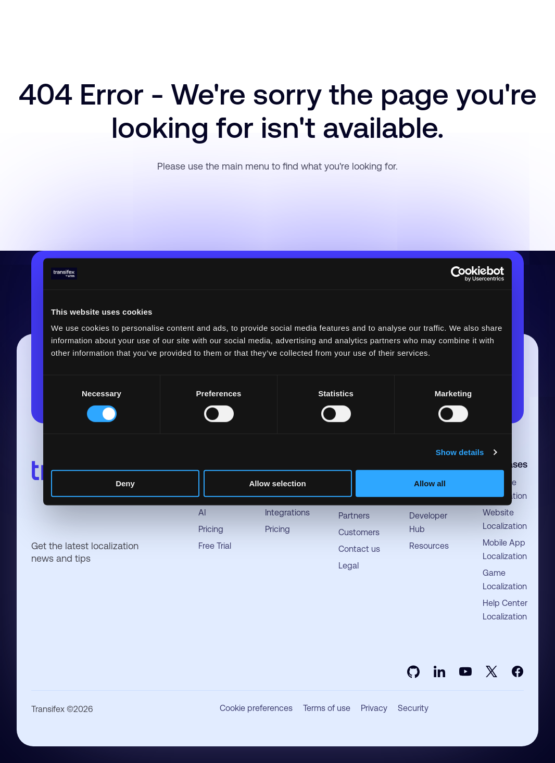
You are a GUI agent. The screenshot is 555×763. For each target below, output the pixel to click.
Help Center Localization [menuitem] (505, 610)
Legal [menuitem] (348, 566)
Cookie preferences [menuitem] (256, 708)
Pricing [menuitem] (210, 529)
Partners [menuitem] (354, 516)
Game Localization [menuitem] (505, 579)
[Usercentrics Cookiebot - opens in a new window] (458, 273)
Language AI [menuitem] (217, 506)
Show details (460, 451)
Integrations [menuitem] (287, 513)
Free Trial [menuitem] (214, 546)
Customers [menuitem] (359, 532)
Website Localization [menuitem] (505, 519)
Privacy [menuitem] (374, 708)
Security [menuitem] (413, 708)
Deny (125, 483)
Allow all (430, 483)
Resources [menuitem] (429, 546)
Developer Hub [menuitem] (428, 522)
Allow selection (277, 483)
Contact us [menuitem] (359, 549)
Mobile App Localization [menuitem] (505, 549)
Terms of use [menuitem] (326, 708)
